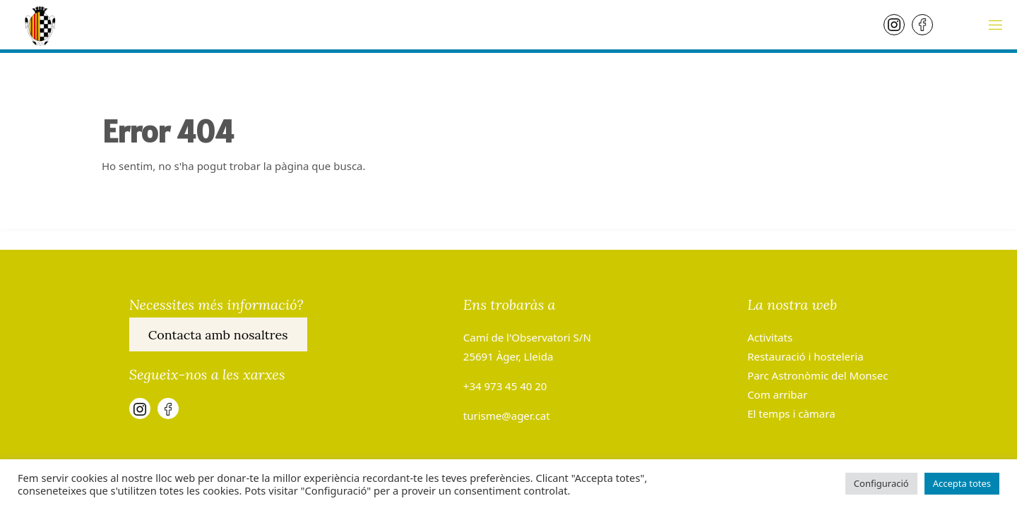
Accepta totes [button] (962, 483)
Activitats (769, 337)
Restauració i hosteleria (805, 356)
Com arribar (777, 394)
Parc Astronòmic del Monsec (817, 375)
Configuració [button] (881, 483)
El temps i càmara (791, 413)
